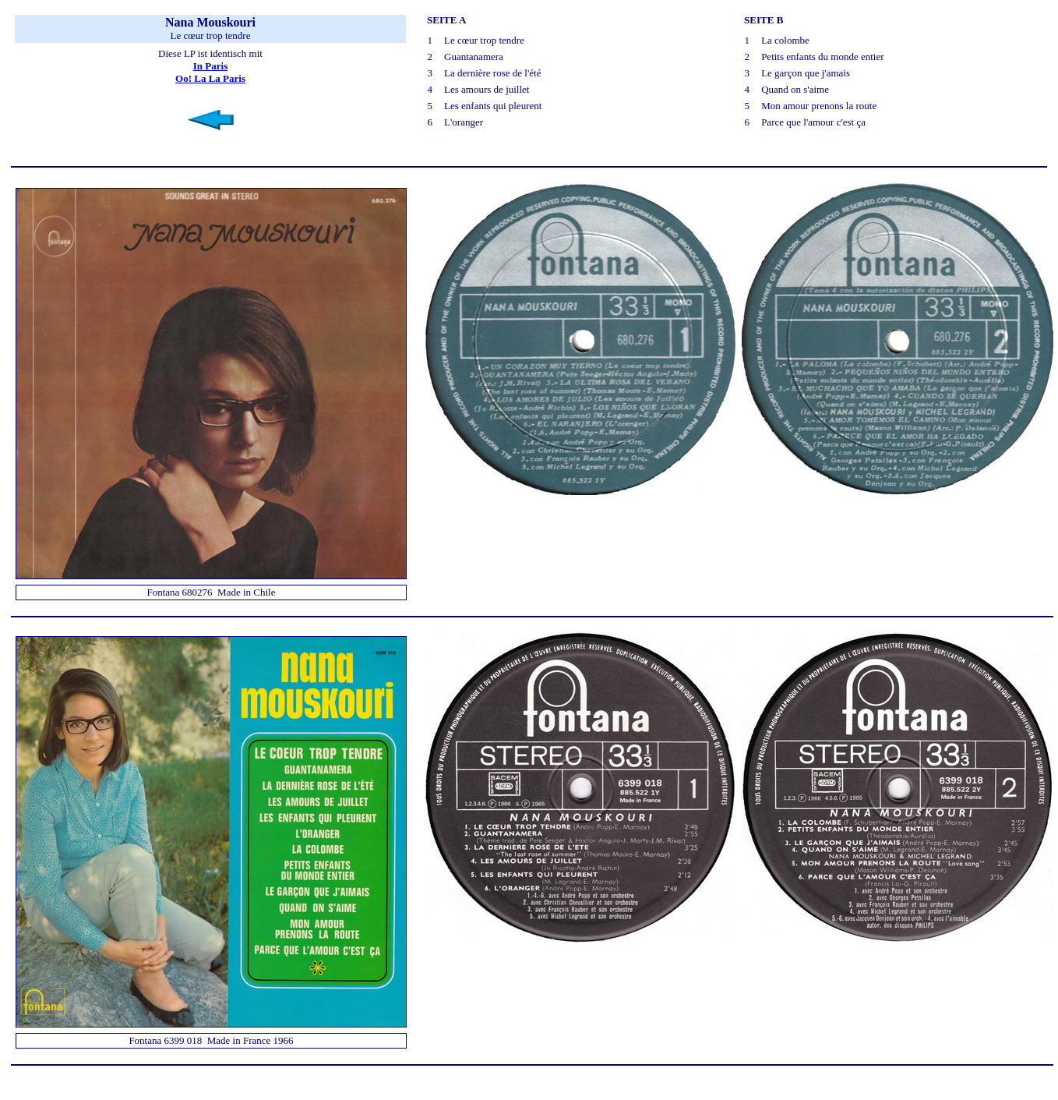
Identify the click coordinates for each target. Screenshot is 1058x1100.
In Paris (210, 66)
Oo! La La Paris (210, 78)
